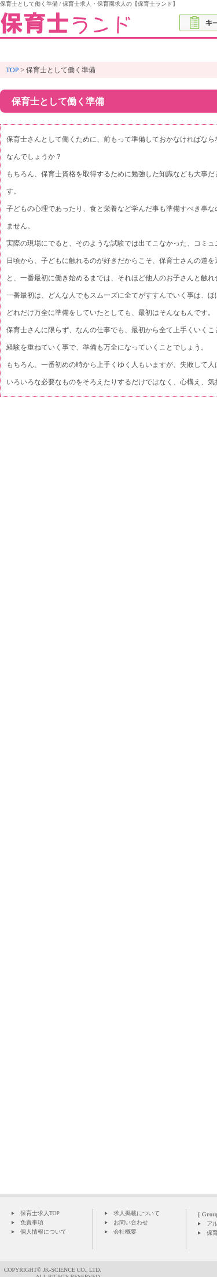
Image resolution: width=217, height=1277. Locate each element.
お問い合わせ (130, 1222)
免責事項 (31, 1222)
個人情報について (43, 1231)
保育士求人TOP (40, 1213)
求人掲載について (136, 1213)
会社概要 (125, 1231)
